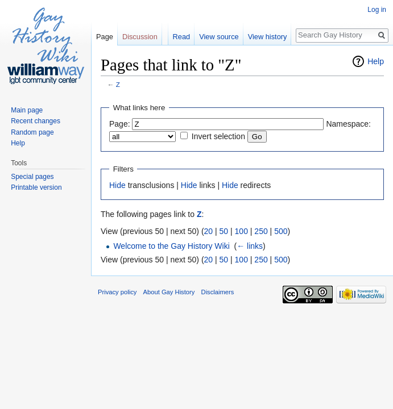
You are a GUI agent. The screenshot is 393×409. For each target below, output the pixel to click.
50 (224, 231)
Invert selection (218, 136)
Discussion (140, 36)
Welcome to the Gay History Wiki (171, 246)
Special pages (32, 177)
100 (241, 231)
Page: (119, 123)
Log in (376, 10)
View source (218, 36)
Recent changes (35, 121)
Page (104, 36)
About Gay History (169, 292)
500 (280, 231)
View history (267, 36)
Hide (117, 185)
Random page (32, 132)
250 (260, 231)
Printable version (36, 187)
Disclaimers (217, 292)
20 (208, 231)
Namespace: (348, 123)
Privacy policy (117, 292)
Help (375, 61)
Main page (27, 110)
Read (182, 36)
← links (250, 246)
